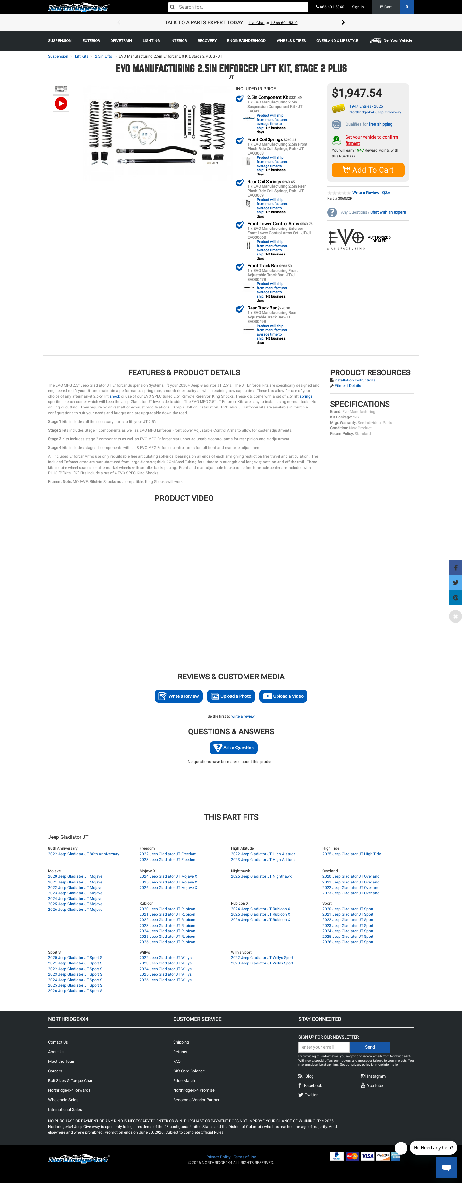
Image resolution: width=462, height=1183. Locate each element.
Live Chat (257, 23)
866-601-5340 (330, 7)
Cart (397, 7)
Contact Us (58, 1041)
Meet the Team (61, 1061)
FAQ (177, 1061)
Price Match (184, 1080)
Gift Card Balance (189, 1070)
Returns (180, 1051)
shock (115, 396)
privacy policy (360, 1064)
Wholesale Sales (63, 1099)
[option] (231, 22)
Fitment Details (348, 385)
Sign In (358, 7)
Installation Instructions (354, 380)
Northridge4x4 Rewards (69, 1090)
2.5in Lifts (103, 56)
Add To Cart (368, 169)
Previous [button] (119, 22)
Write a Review (365, 192)
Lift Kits (81, 56)
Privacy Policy (218, 1156)
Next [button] (343, 22)
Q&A (386, 192)
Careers (55, 1070)
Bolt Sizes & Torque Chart (71, 1080)
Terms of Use (245, 1156)
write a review (243, 716)
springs (306, 396)
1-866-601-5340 (284, 23)
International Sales (65, 1109)
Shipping (181, 1041)
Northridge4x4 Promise (194, 1090)
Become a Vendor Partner (196, 1099)
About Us (56, 1051)
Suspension (58, 56)
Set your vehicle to (372, 140)
